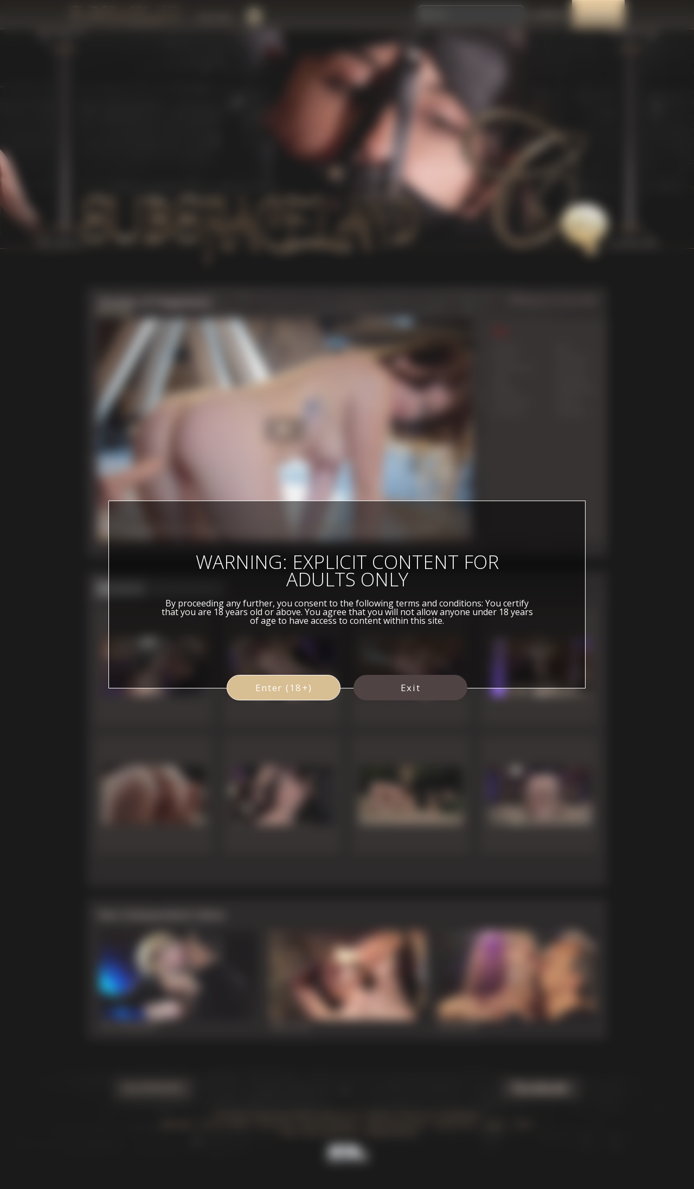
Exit (411, 687)
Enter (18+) (283, 687)
